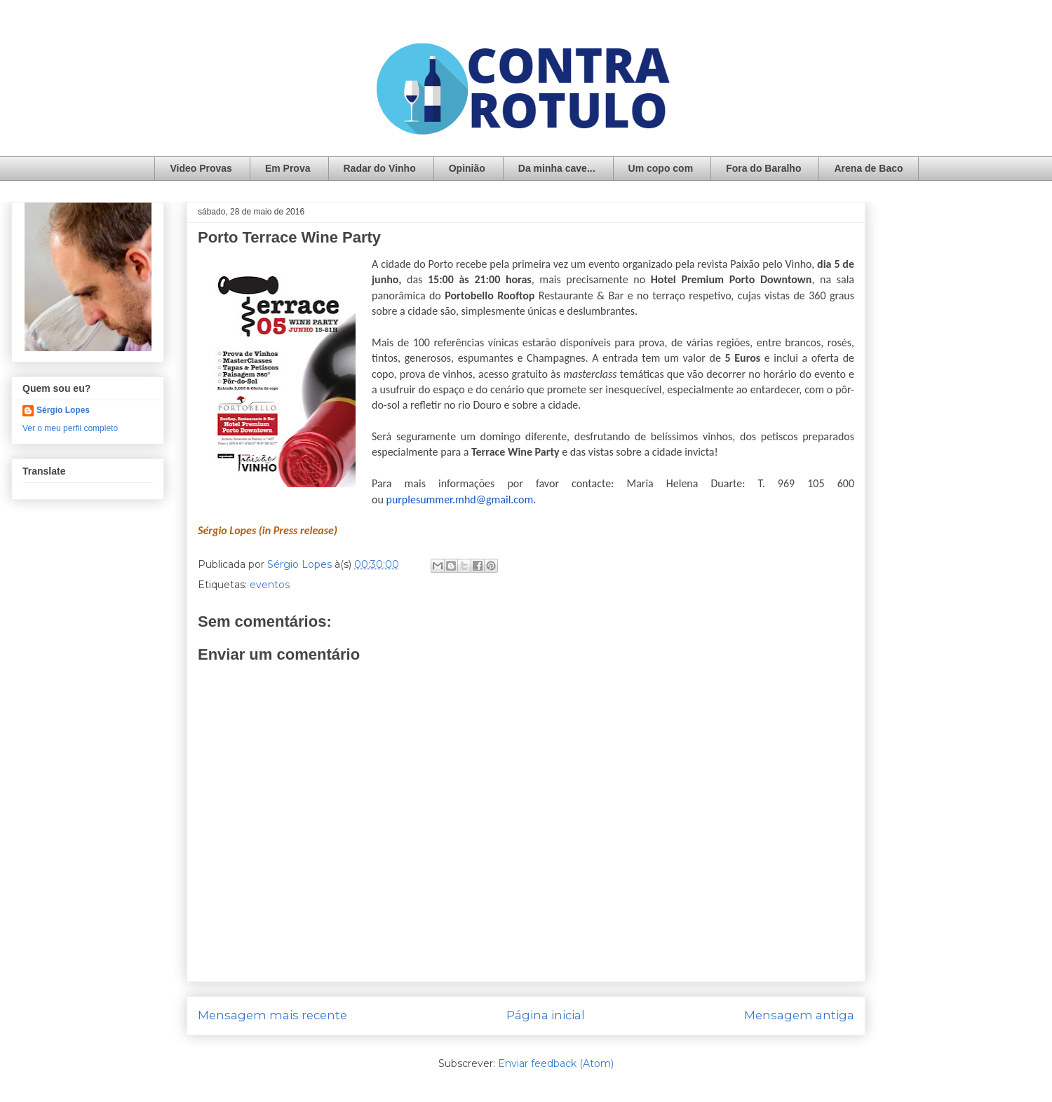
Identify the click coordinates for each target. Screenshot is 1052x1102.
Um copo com (661, 168)
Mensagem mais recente (272, 1015)
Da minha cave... (556, 168)
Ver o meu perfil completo (70, 428)
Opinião (467, 168)
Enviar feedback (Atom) (556, 1063)
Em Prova (288, 168)
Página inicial (545, 1015)
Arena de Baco (868, 168)
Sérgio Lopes (63, 410)
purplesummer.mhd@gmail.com (459, 499)
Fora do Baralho (763, 168)
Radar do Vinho (380, 168)
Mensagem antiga (799, 1015)
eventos (270, 584)
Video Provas (200, 168)
